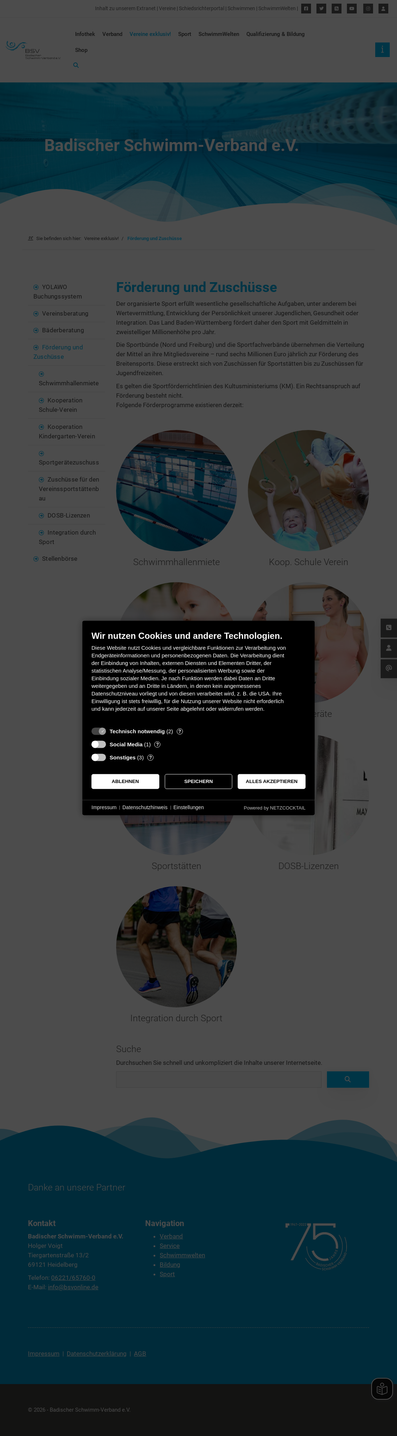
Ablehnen (125, 781)
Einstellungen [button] (188, 807)
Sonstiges (123, 757)
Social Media (126, 744)
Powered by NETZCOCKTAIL (275, 808)
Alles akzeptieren (272, 781)
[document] (198, 677)
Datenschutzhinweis (145, 807)
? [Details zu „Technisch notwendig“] (179, 731)
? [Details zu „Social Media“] (157, 744)
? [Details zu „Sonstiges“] (150, 757)
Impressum (103, 807)
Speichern (198, 781)
